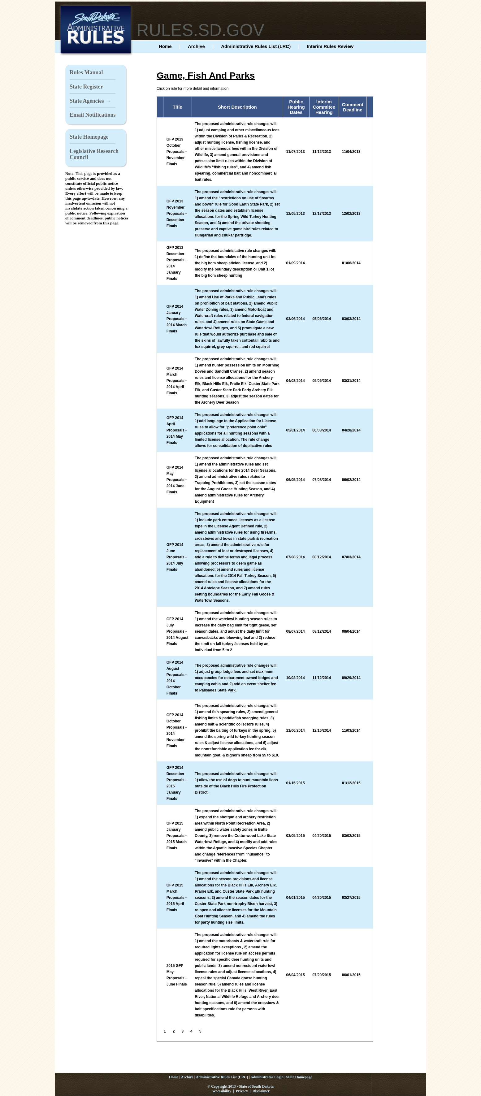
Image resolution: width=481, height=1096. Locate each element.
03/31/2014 (351, 381)
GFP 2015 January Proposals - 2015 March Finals (177, 835)
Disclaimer (261, 1091)
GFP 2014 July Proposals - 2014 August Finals (177, 631)
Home (165, 46)
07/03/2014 (351, 557)
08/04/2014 (351, 631)
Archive (196, 46)
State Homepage (89, 137)
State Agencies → (90, 101)
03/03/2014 (351, 319)
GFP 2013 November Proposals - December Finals (177, 213)
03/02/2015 (351, 836)
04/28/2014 (351, 430)
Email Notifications (93, 115)
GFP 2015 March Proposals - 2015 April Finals (177, 897)
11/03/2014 (351, 730)
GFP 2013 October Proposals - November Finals (177, 151)
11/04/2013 (351, 151)
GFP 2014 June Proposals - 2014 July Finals (177, 557)
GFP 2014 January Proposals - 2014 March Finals (177, 318)
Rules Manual (86, 72)
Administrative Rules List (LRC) (256, 46)
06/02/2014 (351, 480)
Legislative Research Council (94, 154)
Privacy (242, 1091)
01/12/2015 (351, 783)
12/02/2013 (351, 213)
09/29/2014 (351, 678)
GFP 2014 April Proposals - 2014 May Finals (177, 430)
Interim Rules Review (330, 46)
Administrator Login (267, 1077)
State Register (86, 87)
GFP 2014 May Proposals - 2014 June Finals (177, 479)
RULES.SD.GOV (200, 30)
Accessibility (221, 1091)
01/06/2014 (351, 263)
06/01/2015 (351, 975)
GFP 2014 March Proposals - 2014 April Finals (177, 380)
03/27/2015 (351, 897)
